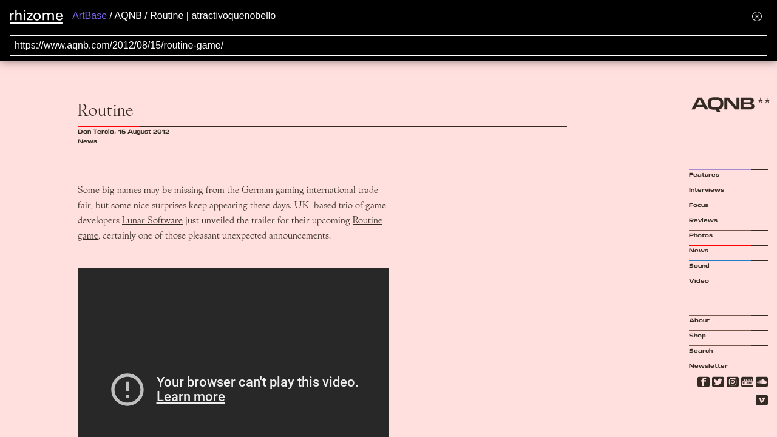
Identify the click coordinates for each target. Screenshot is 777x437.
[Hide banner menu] (757, 16)
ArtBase (89, 15)
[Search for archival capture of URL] (388, 45)
